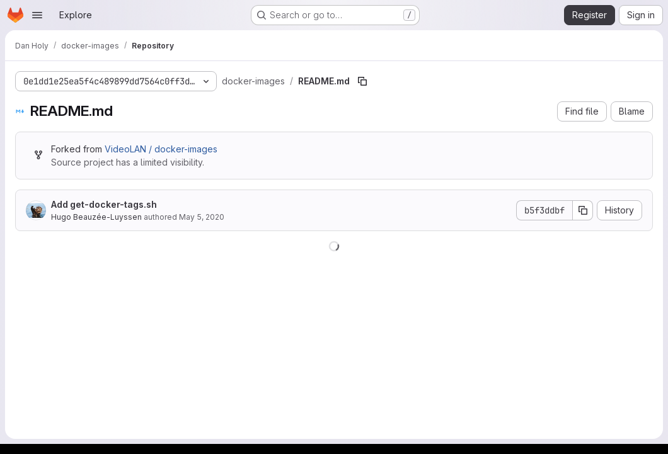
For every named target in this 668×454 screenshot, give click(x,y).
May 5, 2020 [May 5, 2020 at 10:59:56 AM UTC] (201, 217)
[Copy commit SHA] (583, 210)
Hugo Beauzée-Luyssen (96, 217)
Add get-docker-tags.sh (104, 204)
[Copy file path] (362, 81)
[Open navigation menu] (37, 15)
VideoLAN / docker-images (161, 149)
